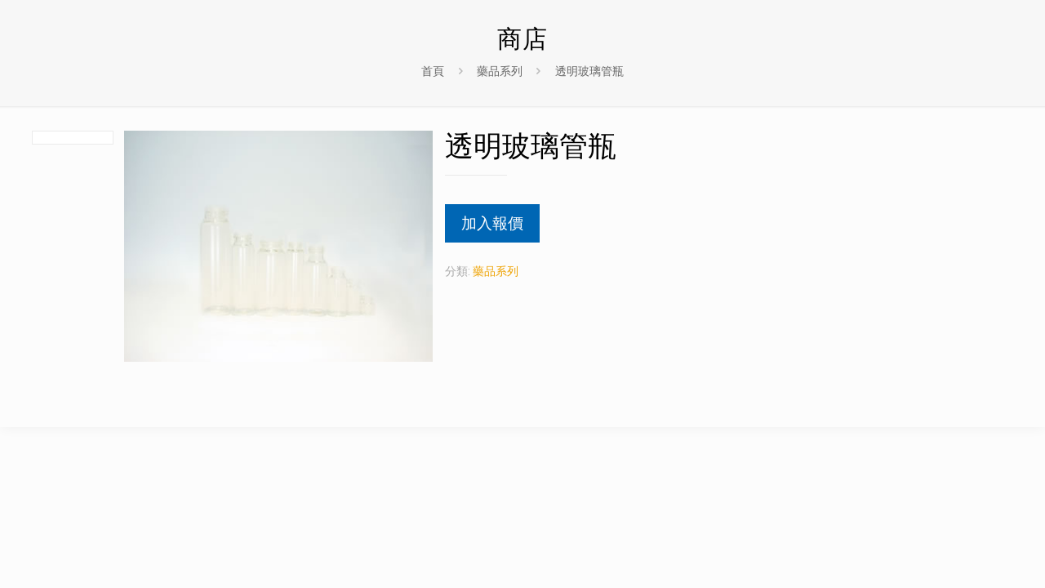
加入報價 (492, 223)
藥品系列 (499, 71)
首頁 (432, 71)
